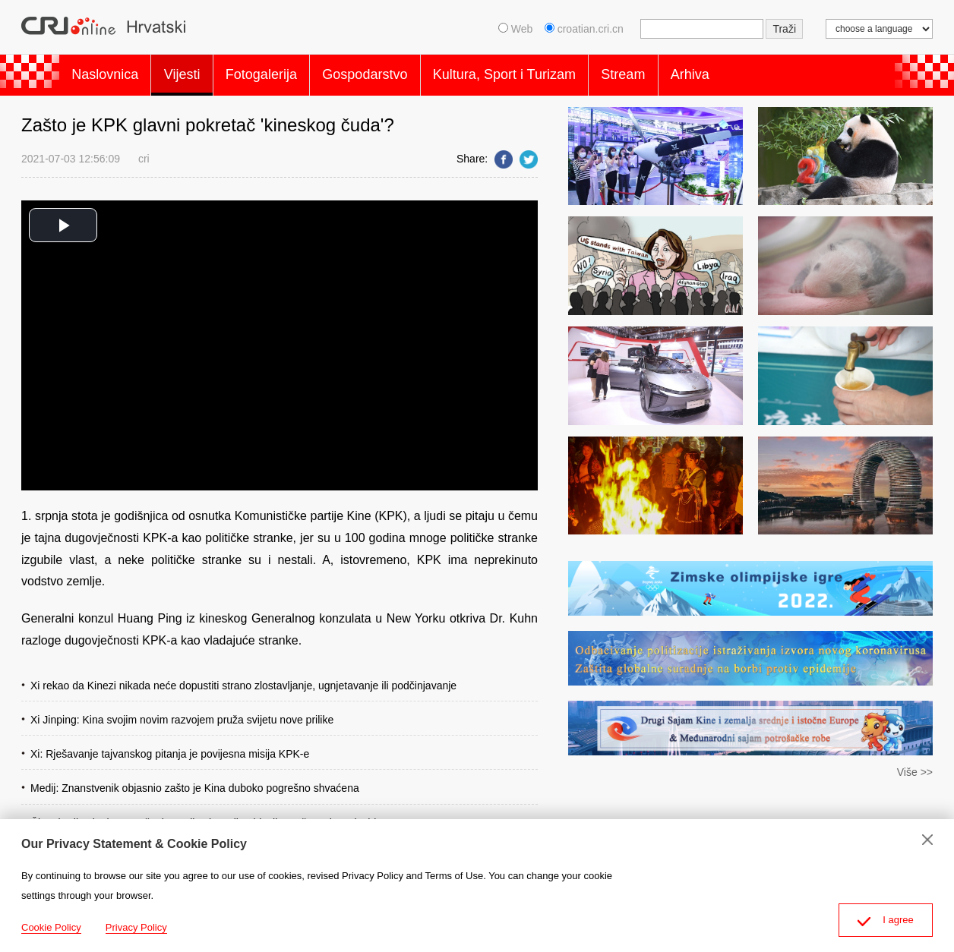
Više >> (915, 765)
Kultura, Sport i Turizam (543, 71)
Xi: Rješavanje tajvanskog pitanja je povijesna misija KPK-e (169, 747)
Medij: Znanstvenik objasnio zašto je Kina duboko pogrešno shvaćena (194, 781)
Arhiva (747, 71)
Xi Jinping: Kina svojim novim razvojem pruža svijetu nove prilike (181, 712)
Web (515, 29)
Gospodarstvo (395, 71)
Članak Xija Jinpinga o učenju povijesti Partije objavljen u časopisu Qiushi (203, 815)
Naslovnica (109, 71)
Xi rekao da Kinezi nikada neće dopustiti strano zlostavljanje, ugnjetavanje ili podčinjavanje (243, 678)
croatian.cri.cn (586, 29)
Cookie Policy (51, 927)
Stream (671, 71)
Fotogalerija (283, 71)
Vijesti (195, 71)
